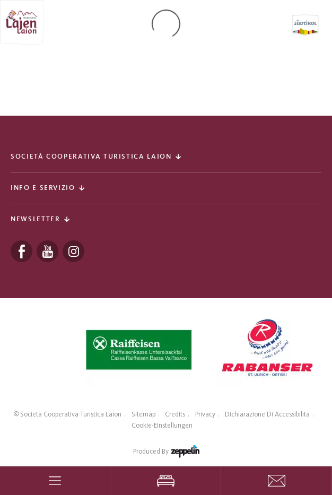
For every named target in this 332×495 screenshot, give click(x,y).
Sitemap (143, 414)
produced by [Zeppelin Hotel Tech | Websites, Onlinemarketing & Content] (166, 453)
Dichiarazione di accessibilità (267, 414)
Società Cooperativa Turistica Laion (70, 414)
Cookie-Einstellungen (162, 425)
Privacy (205, 414)
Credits (175, 414)
